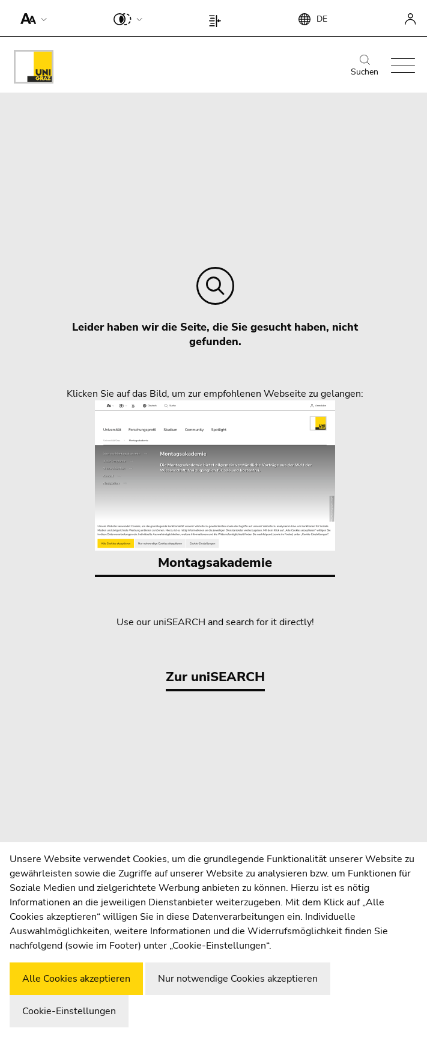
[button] (31, 18)
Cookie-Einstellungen (69, 1011)
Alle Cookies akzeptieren (76, 978)
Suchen (364, 66)
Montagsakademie (215, 486)
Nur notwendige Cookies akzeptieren (238, 978)
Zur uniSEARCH (215, 677)
